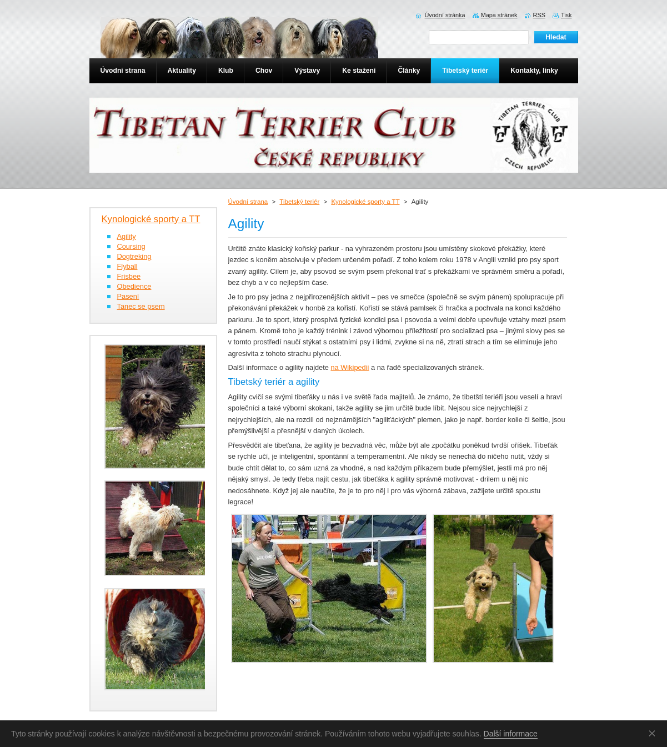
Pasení (128, 296)
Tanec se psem (141, 306)
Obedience (134, 286)
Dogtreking (134, 256)
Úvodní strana (248, 201)
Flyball (127, 266)
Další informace (511, 733)
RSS (539, 15)
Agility (126, 236)
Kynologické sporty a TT (365, 201)
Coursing (131, 246)
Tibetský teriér (299, 201)
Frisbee (129, 276)
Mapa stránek (499, 15)
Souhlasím (654, 733)
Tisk (566, 15)
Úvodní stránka (444, 15)
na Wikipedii (349, 367)
